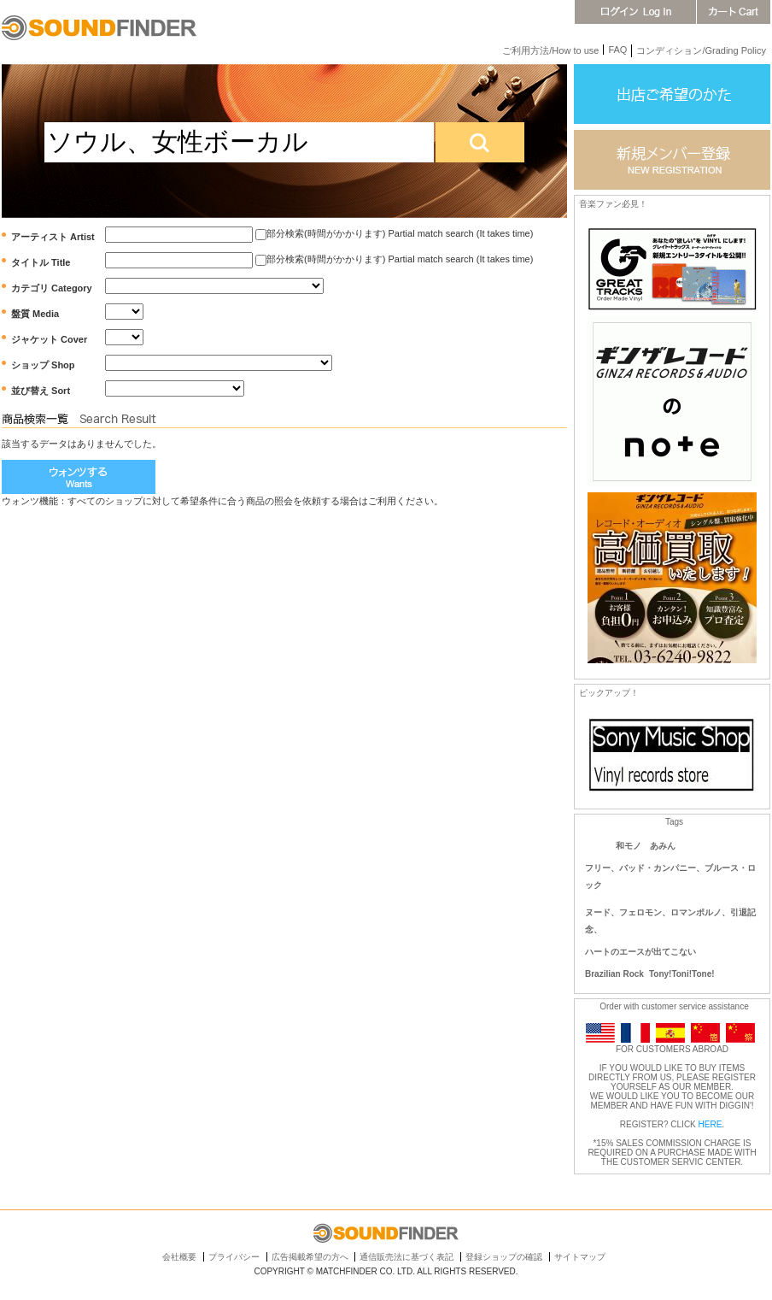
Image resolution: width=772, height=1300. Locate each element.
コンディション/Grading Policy (701, 50)
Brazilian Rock (614, 974)
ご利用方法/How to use (550, 50)
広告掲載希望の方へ (310, 1257)
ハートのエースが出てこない (640, 951)
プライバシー (234, 1257)
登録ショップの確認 (503, 1257)
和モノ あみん (646, 845)
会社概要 (179, 1257)
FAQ (617, 49)
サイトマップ (579, 1257)
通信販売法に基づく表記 (406, 1257)
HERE (710, 1124)
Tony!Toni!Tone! (682, 974)
